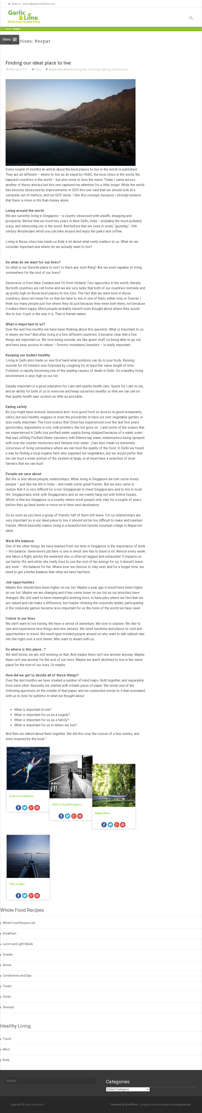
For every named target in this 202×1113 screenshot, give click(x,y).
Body (6, 1060)
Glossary (8, 1007)
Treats (7, 986)
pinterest (37, 832)
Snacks (8, 954)
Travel (7, 1039)
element (67, 93)
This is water (17, 889)
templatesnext (182, 1104)
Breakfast (9, 933)
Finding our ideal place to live (38, 86)
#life (59, 93)
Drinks (7, 996)
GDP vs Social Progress (71, 820)
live (89, 93)
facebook (18, 832)
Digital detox (111, 820)
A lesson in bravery (21, 820)
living (96, 93)
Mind (38, 93)
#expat (52, 93)
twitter (25, 832)
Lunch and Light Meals (18, 944)
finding (77, 93)
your (125, 93)
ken (84, 93)
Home (8, 29)
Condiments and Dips (17, 975)
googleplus (31, 832)
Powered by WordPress (125, 1104)
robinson (116, 93)
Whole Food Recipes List (19, 923)
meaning (105, 93)
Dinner (7, 965)
